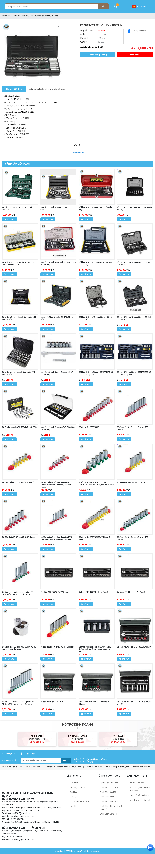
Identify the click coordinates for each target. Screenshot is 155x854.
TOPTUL (101, 30)
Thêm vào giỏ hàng (98, 55)
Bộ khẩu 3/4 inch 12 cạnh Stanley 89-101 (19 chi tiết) (96, 318)
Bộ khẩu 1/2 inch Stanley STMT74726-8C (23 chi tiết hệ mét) (134, 373)
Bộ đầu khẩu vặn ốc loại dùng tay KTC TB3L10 (132, 428)
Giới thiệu (74, 783)
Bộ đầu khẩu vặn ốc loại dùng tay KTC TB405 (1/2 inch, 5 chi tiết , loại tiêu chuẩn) (96, 483)
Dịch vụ (73, 797)
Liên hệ (73, 806)
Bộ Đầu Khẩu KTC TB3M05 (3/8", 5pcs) (18, 537)
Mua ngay (135, 55)
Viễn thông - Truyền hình (140, 800)
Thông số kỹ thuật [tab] (14, 89)
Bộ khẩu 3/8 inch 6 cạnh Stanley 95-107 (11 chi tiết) (56, 373)
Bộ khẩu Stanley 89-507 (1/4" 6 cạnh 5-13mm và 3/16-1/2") (18, 263)
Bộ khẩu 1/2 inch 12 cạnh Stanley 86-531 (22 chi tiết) (134, 318)
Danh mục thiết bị (20, 16)
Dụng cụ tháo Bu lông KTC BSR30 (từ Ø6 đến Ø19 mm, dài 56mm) (19, 648)
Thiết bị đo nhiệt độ (94, 767)
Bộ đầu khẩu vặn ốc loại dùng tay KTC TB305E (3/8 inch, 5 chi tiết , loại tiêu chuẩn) (56, 484)
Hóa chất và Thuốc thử (139, 795)
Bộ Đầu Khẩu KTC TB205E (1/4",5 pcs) (18, 482)
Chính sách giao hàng (109, 801)
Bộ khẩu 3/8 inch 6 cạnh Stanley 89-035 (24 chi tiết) (95, 263)
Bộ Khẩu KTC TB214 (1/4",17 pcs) (131, 592)
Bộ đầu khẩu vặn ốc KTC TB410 (53, 702)
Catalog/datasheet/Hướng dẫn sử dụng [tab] (47, 89)
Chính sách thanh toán (109, 787)
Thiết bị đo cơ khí (33, 767)
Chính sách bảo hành (109, 797)
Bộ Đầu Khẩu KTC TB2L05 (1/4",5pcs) (132, 482)
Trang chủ (6, 16)
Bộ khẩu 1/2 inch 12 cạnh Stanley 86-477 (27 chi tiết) (19, 318)
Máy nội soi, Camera (141, 767)
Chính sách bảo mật (108, 792)
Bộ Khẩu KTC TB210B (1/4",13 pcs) (93, 592)
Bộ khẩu (55, 16)
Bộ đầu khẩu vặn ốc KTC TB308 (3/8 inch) (134, 647)
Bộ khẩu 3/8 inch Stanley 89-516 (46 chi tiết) (95, 208)
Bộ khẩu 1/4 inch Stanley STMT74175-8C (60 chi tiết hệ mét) (96, 373)
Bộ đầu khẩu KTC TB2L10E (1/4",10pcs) (57, 647)
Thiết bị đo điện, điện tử (12, 767)
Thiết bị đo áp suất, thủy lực (117, 767)
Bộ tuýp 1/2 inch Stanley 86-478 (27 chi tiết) (56, 318)
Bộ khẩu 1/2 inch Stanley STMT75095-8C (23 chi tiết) (57, 428)
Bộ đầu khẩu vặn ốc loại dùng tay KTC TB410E (132, 538)
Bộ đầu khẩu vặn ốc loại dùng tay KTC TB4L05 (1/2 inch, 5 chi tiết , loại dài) (18, 593)
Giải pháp (74, 792)
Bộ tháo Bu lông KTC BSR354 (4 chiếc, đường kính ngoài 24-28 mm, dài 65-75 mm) (95, 649)
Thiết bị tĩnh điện (137, 783)
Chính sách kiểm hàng (109, 814)
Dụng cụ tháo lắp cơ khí (40, 16)
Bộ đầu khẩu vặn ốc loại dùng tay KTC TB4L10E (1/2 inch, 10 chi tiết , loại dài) (18, 703)
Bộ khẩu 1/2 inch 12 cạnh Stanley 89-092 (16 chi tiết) (134, 263)
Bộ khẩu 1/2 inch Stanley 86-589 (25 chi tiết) (56, 208)
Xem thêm (76, 153)
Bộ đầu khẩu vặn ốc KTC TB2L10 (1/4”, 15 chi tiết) (134, 703)
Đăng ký (66, 760)
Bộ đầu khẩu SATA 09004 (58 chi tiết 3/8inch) (17, 208)
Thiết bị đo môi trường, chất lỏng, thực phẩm (63, 767)
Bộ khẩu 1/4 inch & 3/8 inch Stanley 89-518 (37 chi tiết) (58, 263)
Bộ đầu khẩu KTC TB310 (89, 427)
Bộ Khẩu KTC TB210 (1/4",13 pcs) (54, 592)
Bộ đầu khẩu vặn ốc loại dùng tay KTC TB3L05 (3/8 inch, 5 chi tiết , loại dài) (56, 538)
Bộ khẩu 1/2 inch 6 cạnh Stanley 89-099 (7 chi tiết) (134, 208)
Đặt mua (9, 219)
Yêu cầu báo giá (138, 31)
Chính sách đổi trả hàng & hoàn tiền (111, 807)
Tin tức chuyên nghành (79, 801)
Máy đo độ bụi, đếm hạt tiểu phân (140, 789)
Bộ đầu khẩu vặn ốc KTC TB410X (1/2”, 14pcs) (95, 703)
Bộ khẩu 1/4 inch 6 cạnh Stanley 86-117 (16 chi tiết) (18, 373)
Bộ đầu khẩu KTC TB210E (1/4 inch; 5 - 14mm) (95, 538)
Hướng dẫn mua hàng (109, 783)
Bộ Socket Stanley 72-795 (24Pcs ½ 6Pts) (19, 427)
